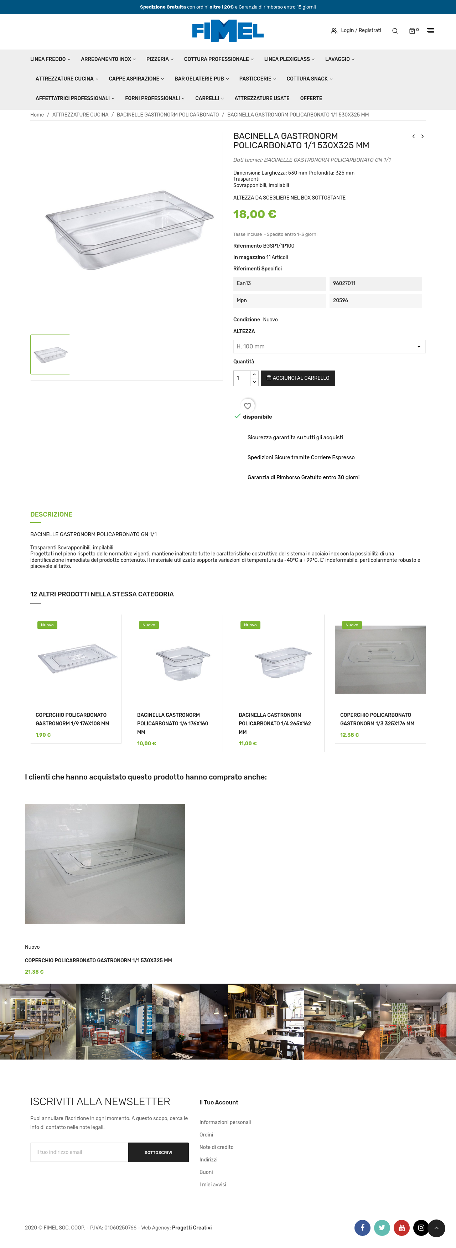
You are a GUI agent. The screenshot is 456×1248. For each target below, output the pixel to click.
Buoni (206, 1172)
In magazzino (249, 257)
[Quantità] (241, 378)
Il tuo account (219, 1102)
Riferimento (247, 246)
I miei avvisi (213, 1185)
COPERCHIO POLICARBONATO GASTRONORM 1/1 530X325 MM (98, 961)
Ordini (206, 1135)
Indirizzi (208, 1160)
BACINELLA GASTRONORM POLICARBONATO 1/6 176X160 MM (172, 723)
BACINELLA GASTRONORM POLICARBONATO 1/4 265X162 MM (275, 723)
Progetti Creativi (192, 1228)
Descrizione (51, 515)
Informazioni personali (225, 1122)
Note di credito (217, 1147)
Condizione (246, 320)
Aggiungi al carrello (297, 378)
